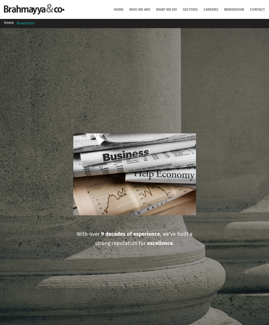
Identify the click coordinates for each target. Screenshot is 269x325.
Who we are (139, 10)
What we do (166, 10)
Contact (257, 10)
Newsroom (234, 10)
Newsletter (26, 23)
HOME (118, 10)
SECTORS (190, 10)
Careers (211, 10)
